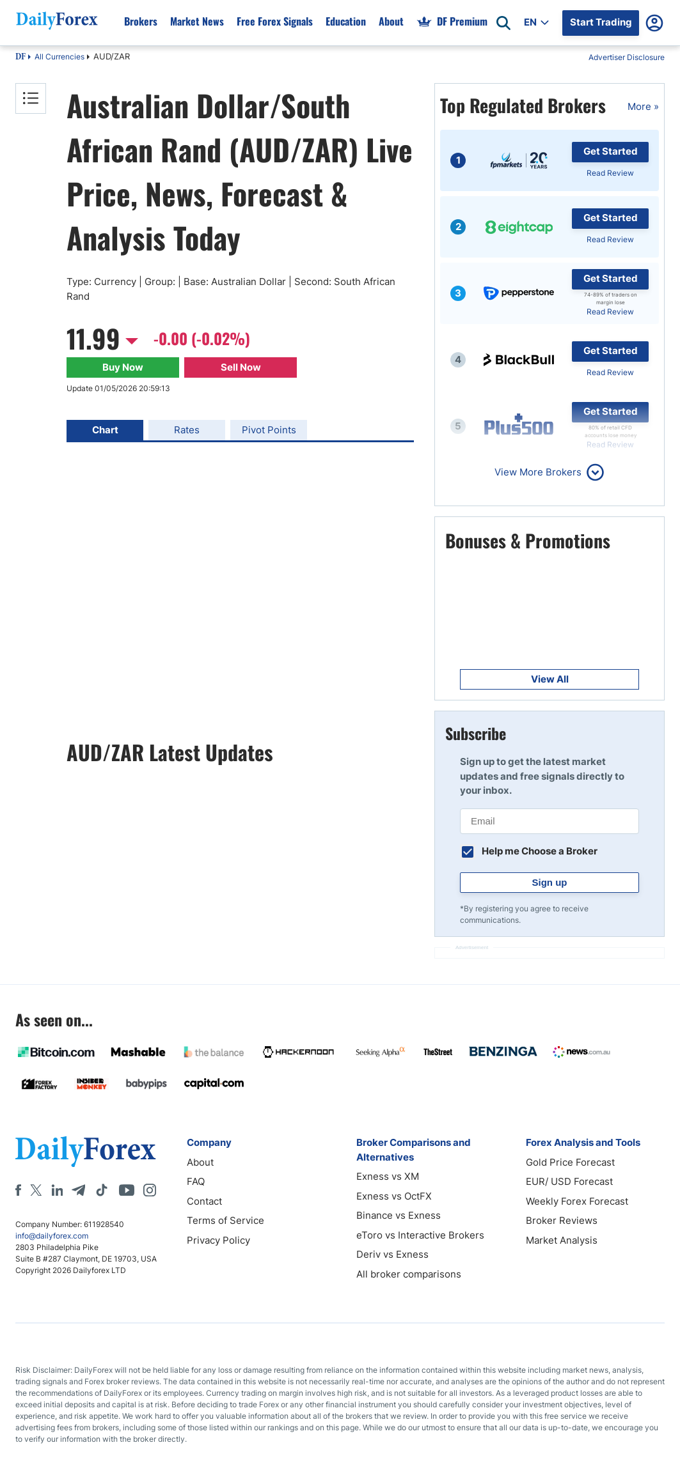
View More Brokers (537, 472)
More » (643, 106)
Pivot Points (269, 430)
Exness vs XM (387, 1176)
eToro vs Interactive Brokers (420, 1235)
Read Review (610, 173)
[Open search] (503, 23)
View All (550, 679)
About (200, 1162)
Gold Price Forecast (570, 1162)
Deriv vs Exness (392, 1254)
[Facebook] (18, 1190)
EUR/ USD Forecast (569, 1181)
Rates (187, 430)
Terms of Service (225, 1220)
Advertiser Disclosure (627, 57)
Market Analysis (561, 1240)
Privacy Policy (218, 1240)
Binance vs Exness (398, 1215)
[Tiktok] (101, 1190)
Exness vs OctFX (394, 1196)
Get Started (610, 151)
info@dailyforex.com (51, 1235)
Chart (105, 430)
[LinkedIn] (57, 1190)
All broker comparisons (408, 1274)
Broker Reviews (561, 1220)
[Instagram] (149, 1190)
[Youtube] (126, 1190)
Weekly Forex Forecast (577, 1201)
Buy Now (122, 367)
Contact (204, 1201)
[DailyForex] (85, 1151)
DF (20, 57)
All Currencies (59, 56)
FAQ (196, 1181)
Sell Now (241, 367)
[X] (36, 1190)
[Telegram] (78, 1190)
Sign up (549, 882)
